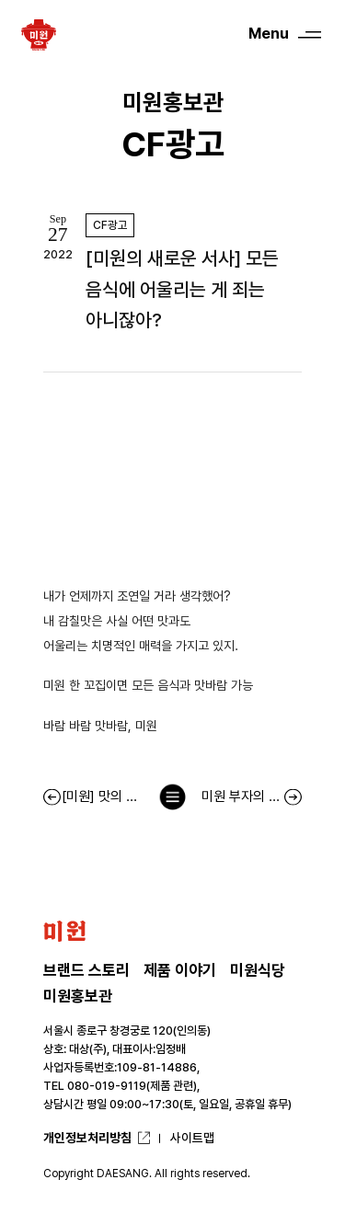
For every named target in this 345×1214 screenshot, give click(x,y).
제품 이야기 (180, 970)
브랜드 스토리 (86, 970)
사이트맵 (192, 1137)
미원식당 (257, 970)
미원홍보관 (77, 996)
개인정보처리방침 (87, 1137)
